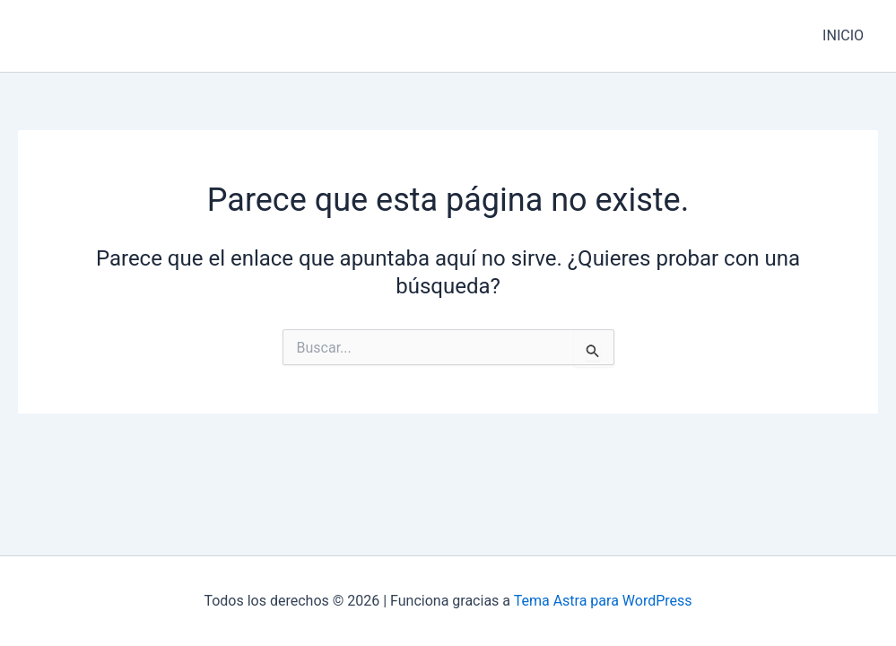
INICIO (843, 35)
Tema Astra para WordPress (603, 600)
